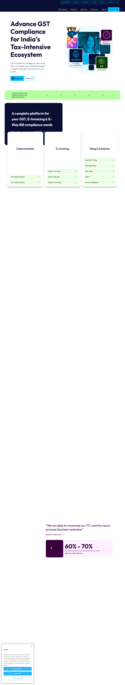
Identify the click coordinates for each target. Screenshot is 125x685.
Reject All (18, 673)
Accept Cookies (17, 668)
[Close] (32, 646)
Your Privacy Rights (18, 678)
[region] (17, 664)
